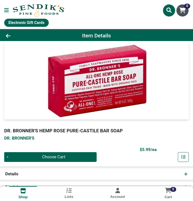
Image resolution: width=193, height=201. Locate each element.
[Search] (169, 10)
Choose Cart (53, 157)
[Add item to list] (183, 157)
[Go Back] (27, 35)
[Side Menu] (6, 10)
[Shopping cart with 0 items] (182, 10)
